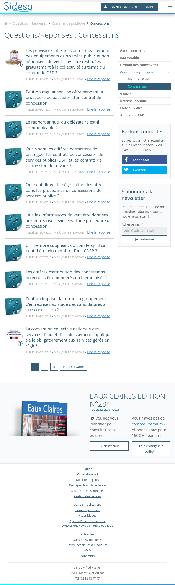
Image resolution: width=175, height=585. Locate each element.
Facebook (136, 159)
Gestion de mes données (87, 491)
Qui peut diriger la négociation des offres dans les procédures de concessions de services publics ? (65, 190)
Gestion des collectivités (139, 65)
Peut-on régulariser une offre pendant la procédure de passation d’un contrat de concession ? (64, 97)
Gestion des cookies (87, 496)
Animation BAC (132, 115)
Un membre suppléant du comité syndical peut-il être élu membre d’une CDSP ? (66, 248)
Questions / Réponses (87, 540)
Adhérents (87, 556)
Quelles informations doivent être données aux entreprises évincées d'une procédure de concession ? (69, 220)
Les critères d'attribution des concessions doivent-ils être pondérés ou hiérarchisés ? (67, 274)
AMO (87, 550)
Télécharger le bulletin (151, 448)
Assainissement (145, 50)
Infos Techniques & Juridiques (87, 545)
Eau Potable (129, 57)
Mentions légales (87, 480)
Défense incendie (133, 101)
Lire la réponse (98, 79)
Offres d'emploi (87, 474)
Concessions (137, 86)
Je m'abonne (144, 239)
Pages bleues (87, 516)
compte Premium (147, 424)
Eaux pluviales (131, 108)
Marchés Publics (140, 79)
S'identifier (109, 445)
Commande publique (145, 72)
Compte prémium (87, 510)
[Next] (73, 367)
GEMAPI (126, 93)
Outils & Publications (87, 505)
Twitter (135, 170)
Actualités (87, 534)
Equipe (87, 469)
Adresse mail (132, 224)
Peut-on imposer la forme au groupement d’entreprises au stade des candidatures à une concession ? (66, 304)
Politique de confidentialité (87, 485)
